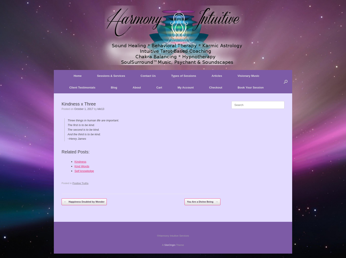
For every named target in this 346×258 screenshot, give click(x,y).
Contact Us (148, 75)
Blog (114, 87)
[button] (285, 81)
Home (78, 75)
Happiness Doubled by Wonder (84, 202)
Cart (159, 87)
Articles (217, 75)
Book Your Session (251, 87)
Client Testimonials (82, 87)
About (137, 87)
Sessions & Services (111, 75)
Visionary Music (249, 75)
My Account (186, 87)
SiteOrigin (169, 245)
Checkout (215, 87)
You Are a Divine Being (202, 202)
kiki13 (101, 109)
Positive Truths (80, 183)
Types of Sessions (183, 75)
